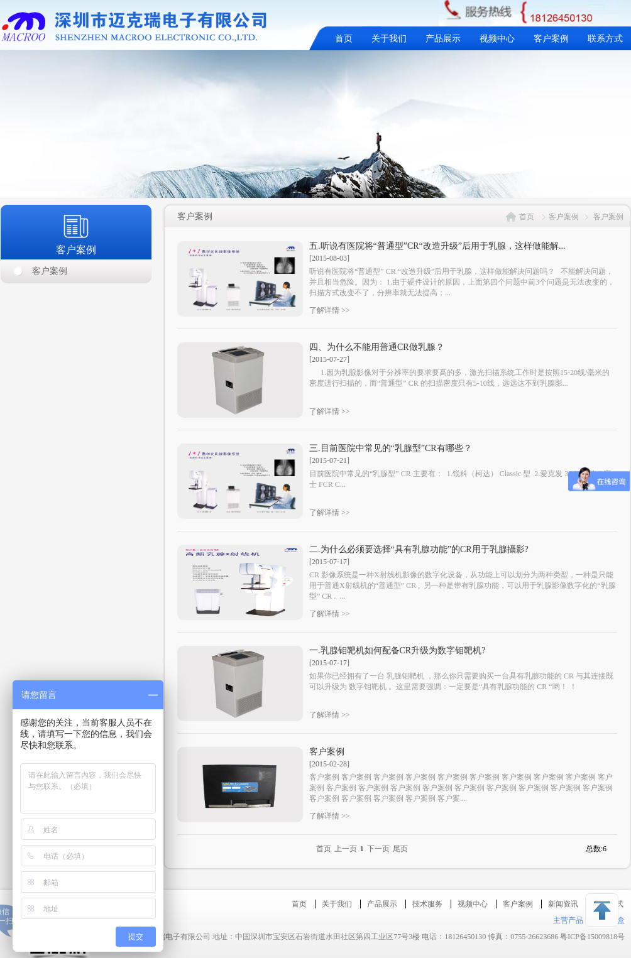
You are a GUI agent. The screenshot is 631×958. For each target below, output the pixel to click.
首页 (344, 38)
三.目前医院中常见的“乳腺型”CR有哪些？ (390, 448)
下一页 (378, 848)
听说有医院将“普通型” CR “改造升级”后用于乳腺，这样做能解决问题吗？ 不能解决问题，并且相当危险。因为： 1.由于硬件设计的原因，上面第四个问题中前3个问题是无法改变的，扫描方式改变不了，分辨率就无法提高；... (462, 282)
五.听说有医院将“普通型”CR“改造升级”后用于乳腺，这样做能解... (437, 246)
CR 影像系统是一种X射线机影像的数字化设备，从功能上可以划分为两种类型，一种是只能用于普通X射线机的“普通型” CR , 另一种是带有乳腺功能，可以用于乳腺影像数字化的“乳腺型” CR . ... (462, 585)
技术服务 (427, 904)
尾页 (400, 848)
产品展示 (443, 38)
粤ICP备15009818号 (592, 936)
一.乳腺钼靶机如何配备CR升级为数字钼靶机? (397, 650)
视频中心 (497, 38)
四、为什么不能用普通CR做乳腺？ (376, 347)
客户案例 (551, 38)
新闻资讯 (563, 904)
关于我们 (389, 38)
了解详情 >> (329, 310)
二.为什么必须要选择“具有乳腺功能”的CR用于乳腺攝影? (419, 549)
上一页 (345, 848)
